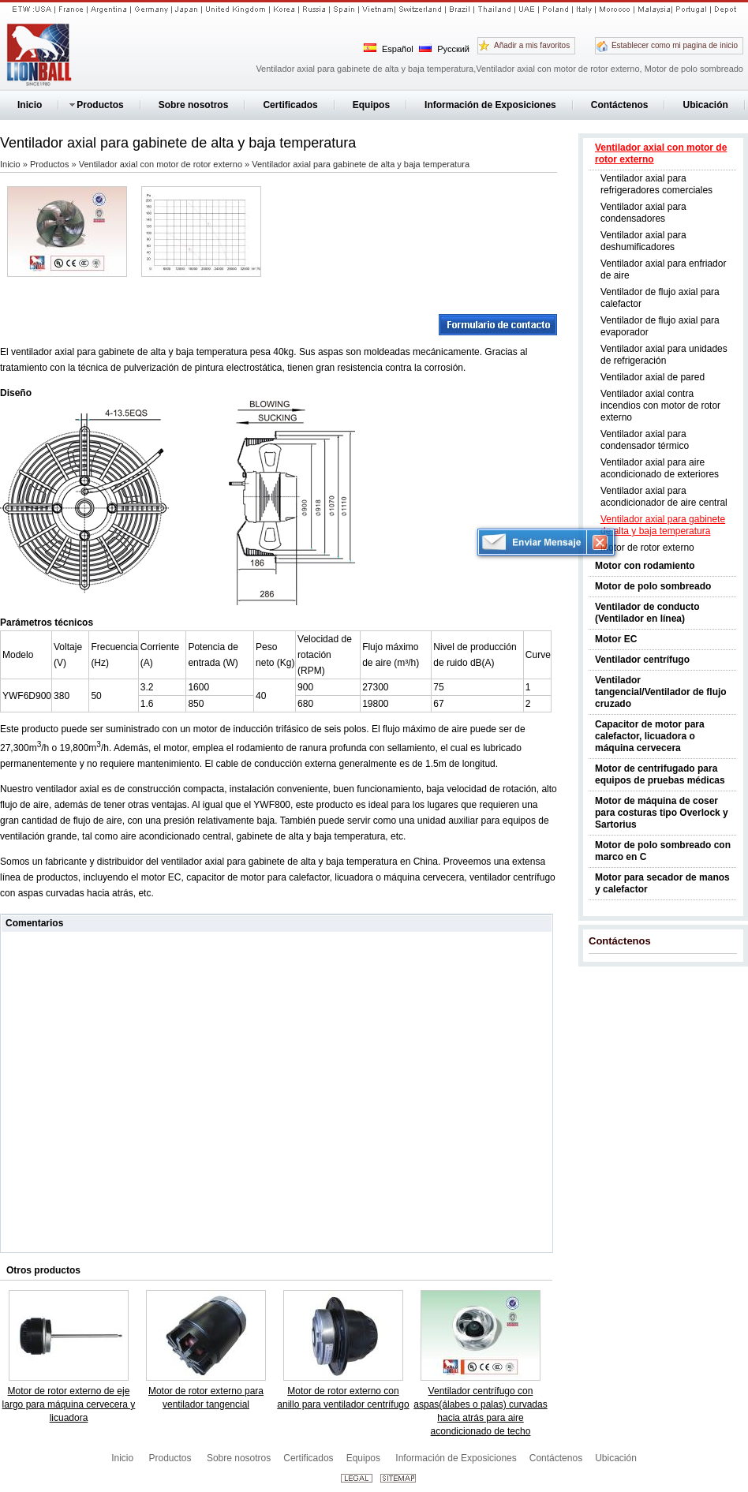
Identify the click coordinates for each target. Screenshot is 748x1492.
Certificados (308, 1458)
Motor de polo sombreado (653, 586)
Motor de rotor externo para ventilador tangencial (206, 1397)
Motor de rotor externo (647, 547)
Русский (444, 48)
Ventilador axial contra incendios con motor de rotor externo (660, 405)
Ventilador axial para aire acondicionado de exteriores (659, 468)
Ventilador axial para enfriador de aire (663, 269)
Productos (51, 164)
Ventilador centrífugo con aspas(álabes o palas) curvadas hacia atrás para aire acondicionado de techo (480, 1411)
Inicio (11, 164)
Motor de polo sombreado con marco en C (663, 850)
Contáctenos (620, 941)
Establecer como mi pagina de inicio (674, 45)
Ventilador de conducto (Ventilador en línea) (647, 612)
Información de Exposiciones (455, 1458)
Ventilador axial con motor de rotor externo (661, 153)
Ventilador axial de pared (652, 377)
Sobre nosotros (239, 1458)
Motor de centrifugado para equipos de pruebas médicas (660, 774)
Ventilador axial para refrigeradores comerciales (656, 184)
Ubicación (616, 1458)
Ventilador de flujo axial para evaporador (660, 326)
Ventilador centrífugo (642, 659)
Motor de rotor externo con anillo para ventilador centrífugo (343, 1397)
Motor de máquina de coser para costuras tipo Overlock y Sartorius (661, 812)
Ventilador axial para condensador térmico (644, 439)
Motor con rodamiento (645, 565)
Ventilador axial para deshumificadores (643, 241)
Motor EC (616, 639)
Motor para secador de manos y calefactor (662, 883)
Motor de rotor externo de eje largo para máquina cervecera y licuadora (69, 1404)
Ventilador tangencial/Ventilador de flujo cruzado (661, 692)
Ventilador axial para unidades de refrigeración (663, 354)
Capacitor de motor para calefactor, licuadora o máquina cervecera (650, 736)
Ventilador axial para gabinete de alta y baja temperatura (662, 525)
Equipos (364, 1458)
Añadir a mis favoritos (532, 45)
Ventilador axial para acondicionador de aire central (663, 496)
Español (388, 48)
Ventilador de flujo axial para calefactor (660, 297)
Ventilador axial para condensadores (643, 212)
